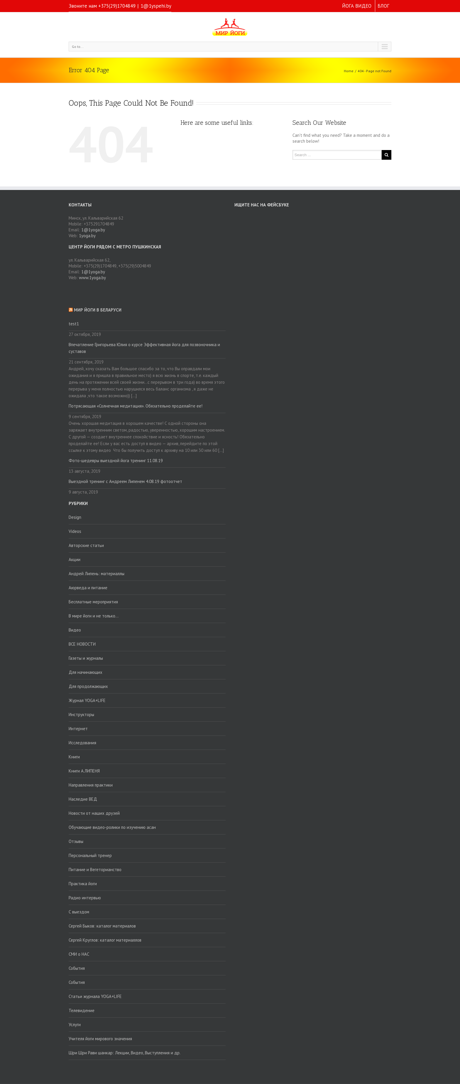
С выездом (79, 912)
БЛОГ (383, 6)
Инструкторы (81, 714)
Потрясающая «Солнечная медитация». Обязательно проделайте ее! (135, 406)
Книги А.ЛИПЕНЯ (84, 771)
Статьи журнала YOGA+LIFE (95, 996)
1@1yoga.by (93, 230)
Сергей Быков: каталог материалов (102, 926)
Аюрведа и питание (88, 587)
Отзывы (76, 841)
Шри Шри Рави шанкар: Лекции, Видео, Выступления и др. (124, 1053)
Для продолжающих (88, 686)
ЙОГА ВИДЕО (356, 6)
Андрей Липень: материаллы (96, 573)
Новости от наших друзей (94, 813)
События (77, 968)
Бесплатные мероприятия (93, 602)
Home (349, 71)
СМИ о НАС (79, 954)
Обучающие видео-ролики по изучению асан (112, 827)
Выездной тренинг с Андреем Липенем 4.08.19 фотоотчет (125, 481)
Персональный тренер (90, 855)
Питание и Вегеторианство (95, 869)
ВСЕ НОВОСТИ (82, 644)
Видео (75, 630)
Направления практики (91, 785)
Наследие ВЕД (83, 799)
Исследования (82, 742)
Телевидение (81, 1010)
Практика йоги (83, 883)
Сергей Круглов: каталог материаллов (105, 940)
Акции (74, 559)
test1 (74, 323)
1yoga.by (87, 235)
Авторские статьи (86, 545)
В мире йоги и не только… (94, 616)
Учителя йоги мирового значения (100, 1038)
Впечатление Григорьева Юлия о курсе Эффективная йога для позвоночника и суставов (144, 348)
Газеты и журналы (86, 658)
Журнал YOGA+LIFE (87, 700)
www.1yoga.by (92, 277)
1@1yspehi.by (156, 6)
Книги (74, 757)
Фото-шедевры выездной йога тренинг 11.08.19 (116, 460)
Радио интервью (85, 897)
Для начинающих (85, 672)
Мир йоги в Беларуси (97, 310)
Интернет (78, 728)
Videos (75, 531)
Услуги (75, 1024)
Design (75, 517)
